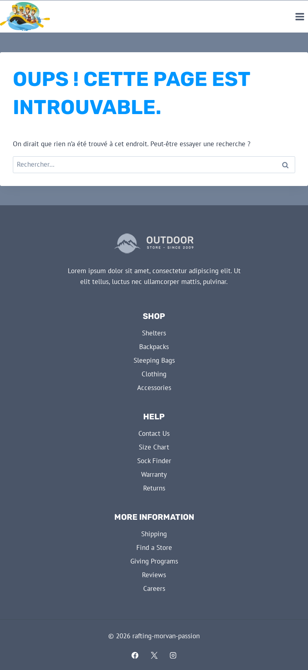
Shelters (154, 333)
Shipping (154, 533)
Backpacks (154, 346)
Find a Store (154, 547)
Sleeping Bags (154, 360)
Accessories (154, 387)
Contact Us (154, 433)
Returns (154, 488)
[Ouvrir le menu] (299, 16)
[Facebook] (135, 655)
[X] (154, 655)
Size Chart (154, 447)
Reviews (154, 574)
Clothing (154, 374)
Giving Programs (154, 561)
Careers (154, 588)
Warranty (154, 474)
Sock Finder (154, 460)
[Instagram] (173, 655)
